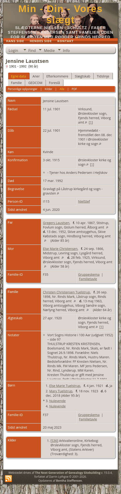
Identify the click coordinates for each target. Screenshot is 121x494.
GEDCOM (35, 83)
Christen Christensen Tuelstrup (66, 292)
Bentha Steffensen (69, 481)
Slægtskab (82, 76)
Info (66, 50)
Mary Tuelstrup (60, 391)
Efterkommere (57, 76)
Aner (36, 76)
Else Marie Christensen (60, 248)
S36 (54, 440)
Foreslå (54, 83)
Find (32, 50)
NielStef (84, 201)
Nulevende (57, 401)
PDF (74, 89)
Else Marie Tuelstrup (64, 385)
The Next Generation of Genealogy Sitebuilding (67, 473)
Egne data (18, 76)
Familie (16, 83)
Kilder (48, 89)
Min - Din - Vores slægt (60, 14)
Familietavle (88, 279)
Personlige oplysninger (22, 89)
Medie (49, 50)
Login (13, 50)
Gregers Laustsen (56, 223)
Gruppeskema (89, 274)
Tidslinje (103, 76)
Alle (62, 89)
